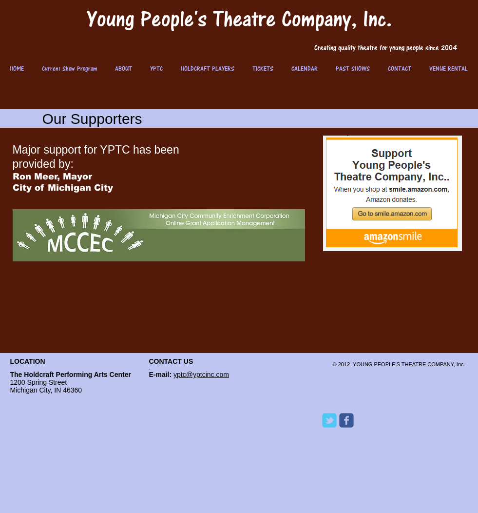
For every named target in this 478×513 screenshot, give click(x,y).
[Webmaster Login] (41, 492)
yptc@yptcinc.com (201, 374)
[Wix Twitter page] (329, 420)
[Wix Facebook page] (346, 420)
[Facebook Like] (383, 482)
